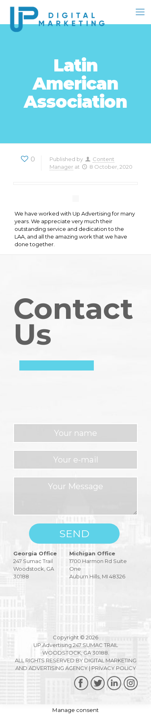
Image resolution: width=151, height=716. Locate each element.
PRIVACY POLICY (113, 668)
